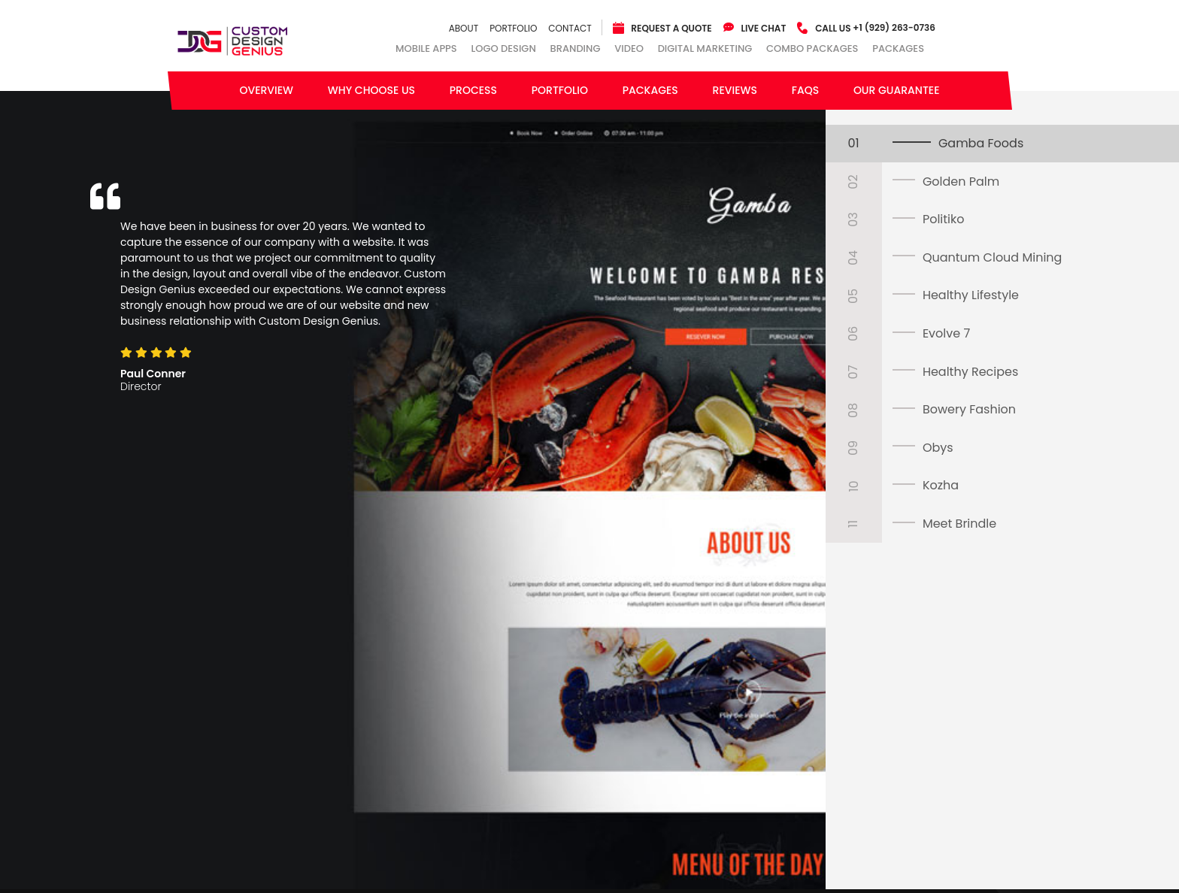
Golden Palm (961, 181)
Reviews (735, 90)
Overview (266, 90)
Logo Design (503, 48)
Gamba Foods (980, 143)
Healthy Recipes (970, 371)
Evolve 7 (946, 333)
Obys (938, 447)
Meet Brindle (959, 523)
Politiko (944, 219)
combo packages (812, 48)
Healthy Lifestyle (971, 295)
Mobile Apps (426, 48)
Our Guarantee (896, 90)
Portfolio (513, 28)
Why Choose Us (371, 90)
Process (473, 90)
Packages (898, 48)
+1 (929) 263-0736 (875, 27)
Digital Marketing (705, 48)
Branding (575, 48)
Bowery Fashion (969, 409)
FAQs (805, 90)
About (463, 28)
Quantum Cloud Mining (992, 257)
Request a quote (671, 28)
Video (629, 48)
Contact (569, 28)
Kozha (941, 485)
